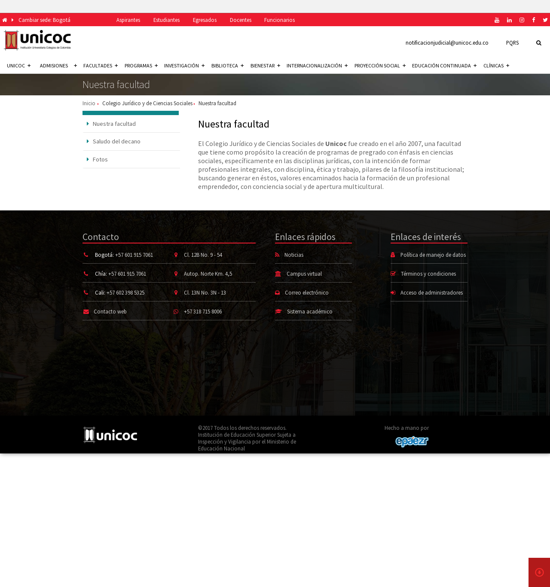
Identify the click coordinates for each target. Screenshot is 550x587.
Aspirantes (128, 19)
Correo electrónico (307, 292)
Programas (141, 65)
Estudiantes (166, 19)
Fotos (97, 159)
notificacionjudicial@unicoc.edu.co (447, 42)
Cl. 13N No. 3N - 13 (205, 292)
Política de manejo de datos (433, 254)
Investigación (184, 65)
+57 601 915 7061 (134, 254)
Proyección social (380, 65)
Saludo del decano (114, 141)
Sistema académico (310, 311)
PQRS (512, 42)
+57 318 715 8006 (203, 311)
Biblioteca (227, 65)
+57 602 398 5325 (125, 292)
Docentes (240, 19)
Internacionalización (317, 65)
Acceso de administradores (431, 292)
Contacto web (110, 311)
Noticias (293, 254)
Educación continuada (444, 65)
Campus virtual (304, 273)
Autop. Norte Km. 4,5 (208, 273)
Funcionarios (279, 19)
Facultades (100, 65)
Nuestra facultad (111, 124)
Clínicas (496, 65)
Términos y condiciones (428, 273)
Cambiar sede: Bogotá (44, 19)
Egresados (205, 19)
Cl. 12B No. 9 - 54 (203, 254)
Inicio (88, 103)
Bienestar (265, 65)
